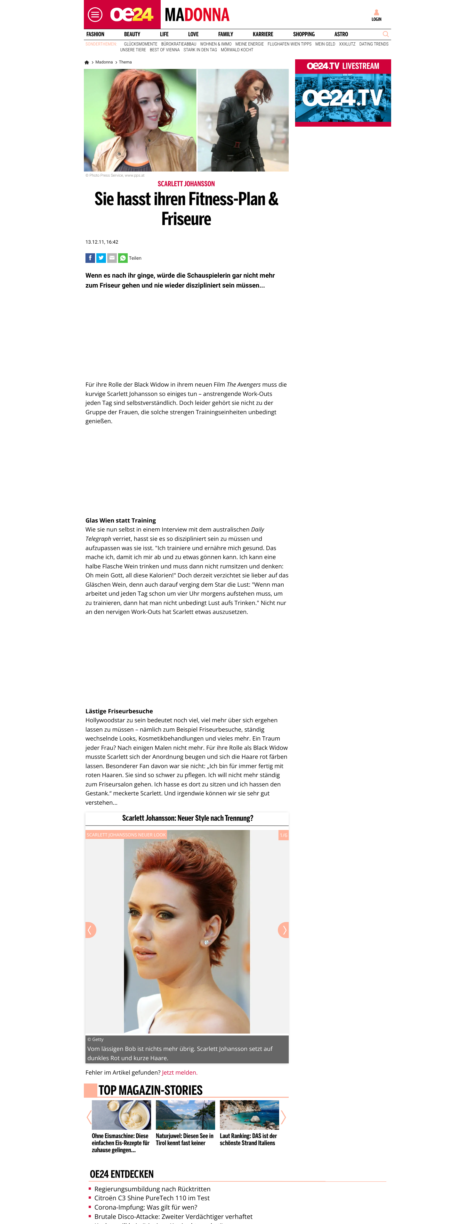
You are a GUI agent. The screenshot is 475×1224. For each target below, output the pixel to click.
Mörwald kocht (237, 50)
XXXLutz (347, 44)
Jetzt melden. (179, 1073)
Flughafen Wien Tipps (289, 44)
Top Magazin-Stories (151, 1091)
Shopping (304, 34)
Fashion (95, 34)
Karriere (263, 34)
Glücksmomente (140, 44)
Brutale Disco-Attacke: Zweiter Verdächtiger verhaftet (171, 1216)
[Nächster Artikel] (279, 1117)
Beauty (132, 34)
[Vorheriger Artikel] (94, 1117)
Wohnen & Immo (215, 44)
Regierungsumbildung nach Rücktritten (150, 1189)
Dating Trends (374, 44)
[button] (93, 14)
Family (225, 34)
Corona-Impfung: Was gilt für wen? (143, 1207)
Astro (341, 34)
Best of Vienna (165, 50)
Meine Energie (250, 44)
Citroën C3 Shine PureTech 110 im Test (149, 1198)
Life (164, 34)
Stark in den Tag (200, 50)
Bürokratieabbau (179, 44)
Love (193, 34)
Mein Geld (325, 44)
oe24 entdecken (122, 1175)
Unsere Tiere (133, 50)
